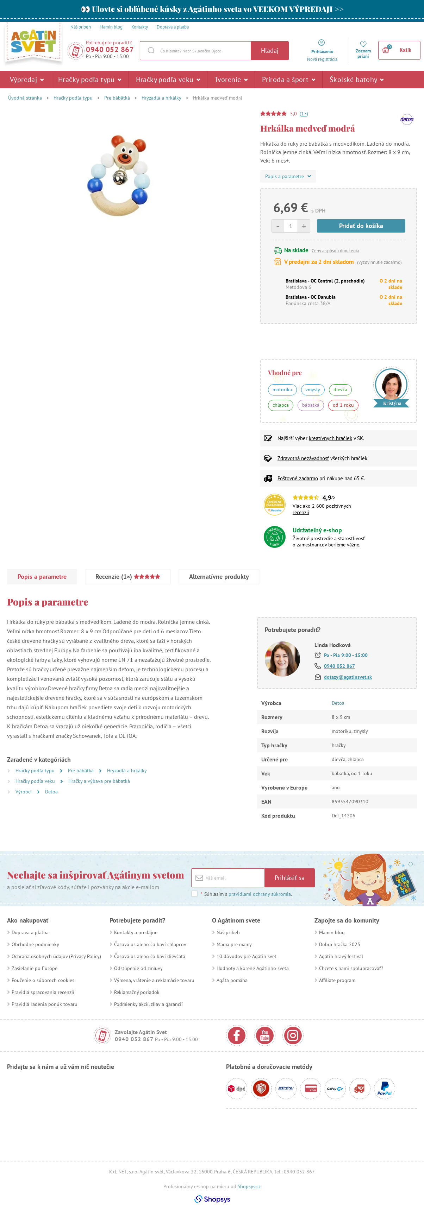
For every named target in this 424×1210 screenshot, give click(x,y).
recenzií (301, 512)
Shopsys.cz (249, 1186)
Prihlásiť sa (290, 878)
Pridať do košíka (361, 226)
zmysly (313, 389)
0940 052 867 (110, 49)
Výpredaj (27, 79)
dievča (340, 389)
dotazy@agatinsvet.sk (348, 677)
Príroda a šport (288, 79)
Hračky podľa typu (89, 79)
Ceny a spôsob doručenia (335, 251)
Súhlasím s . (246, 894)
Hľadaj (270, 50)
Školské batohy (357, 79)
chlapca (281, 405)
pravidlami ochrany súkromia (260, 894)
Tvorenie (231, 79)
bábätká (310, 405)
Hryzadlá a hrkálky (161, 98)
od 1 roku (343, 405)
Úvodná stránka (25, 98)
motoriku (282, 389)
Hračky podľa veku (168, 79)
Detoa (51, 791)
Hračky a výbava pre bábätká (99, 781)
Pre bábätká (117, 98)
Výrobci (24, 791)
